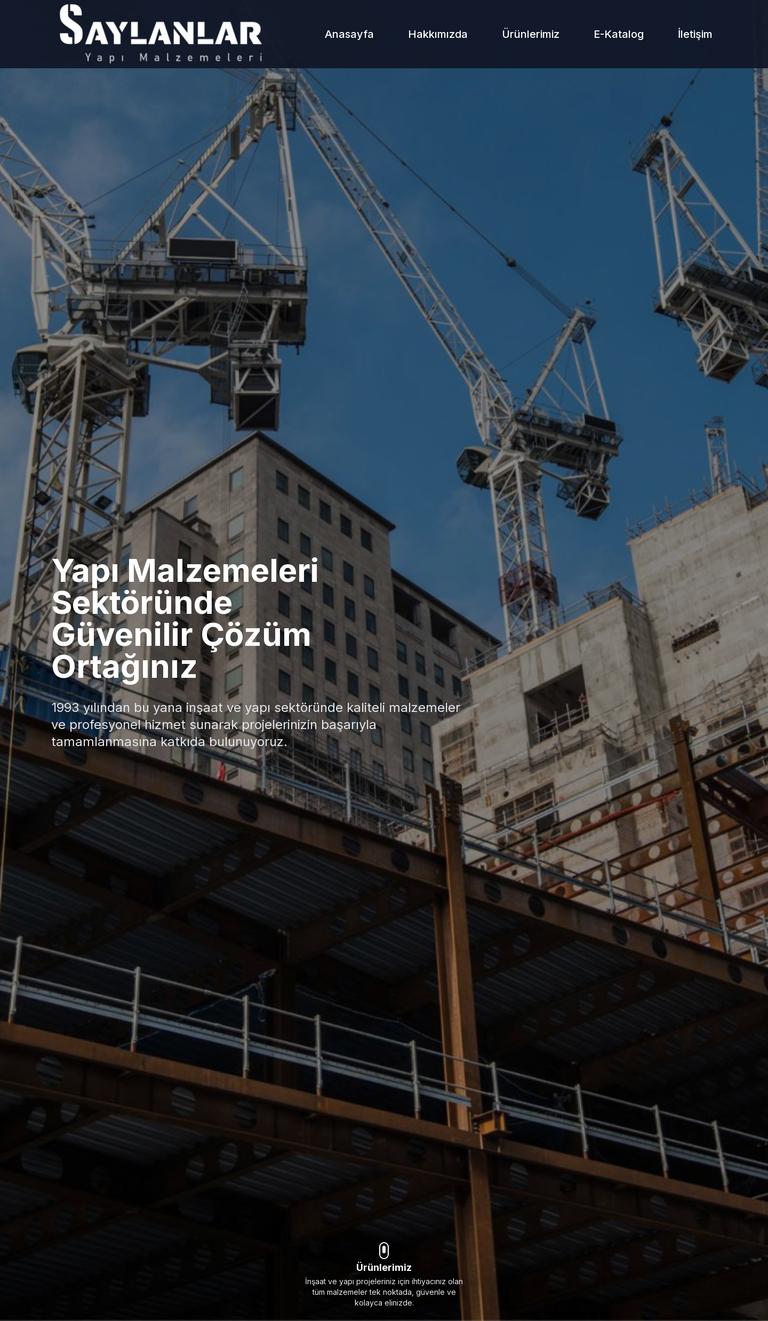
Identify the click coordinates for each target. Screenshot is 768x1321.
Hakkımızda (438, 34)
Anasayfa (349, 34)
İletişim (695, 34)
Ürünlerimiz (530, 34)
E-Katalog (619, 34)
